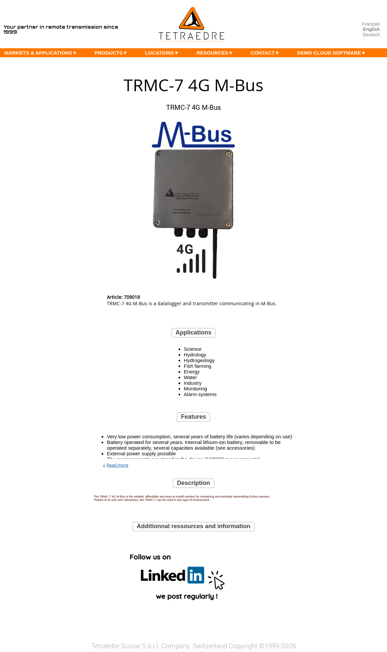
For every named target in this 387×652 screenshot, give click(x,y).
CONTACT (267, 53)
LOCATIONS (164, 53)
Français (371, 24)
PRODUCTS (113, 53)
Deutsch (371, 34)
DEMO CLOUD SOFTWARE (333, 53)
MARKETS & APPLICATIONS (42, 53)
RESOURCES (216, 53)
